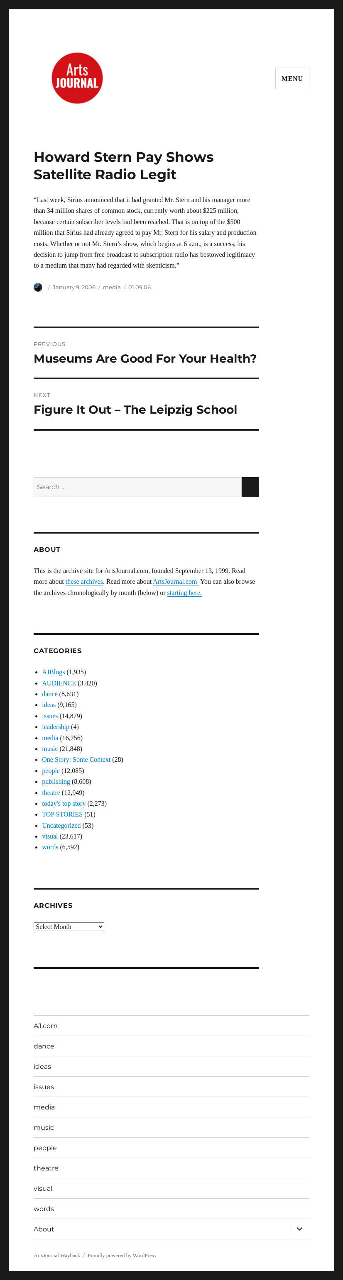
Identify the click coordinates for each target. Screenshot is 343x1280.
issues (50, 715)
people (51, 770)
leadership (55, 726)
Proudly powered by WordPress (122, 1255)
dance (49, 693)
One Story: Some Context (76, 759)
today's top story (64, 803)
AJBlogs (53, 671)
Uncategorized (61, 825)
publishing (56, 781)
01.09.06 (139, 287)
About (44, 1229)
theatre (51, 792)
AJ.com (46, 1026)
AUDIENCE (59, 683)
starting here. (184, 592)
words (50, 847)
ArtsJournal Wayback (57, 1255)
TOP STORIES (62, 814)
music (50, 748)
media (112, 287)
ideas (49, 704)
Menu (292, 78)
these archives (84, 581)
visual (50, 836)
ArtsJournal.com (175, 581)
